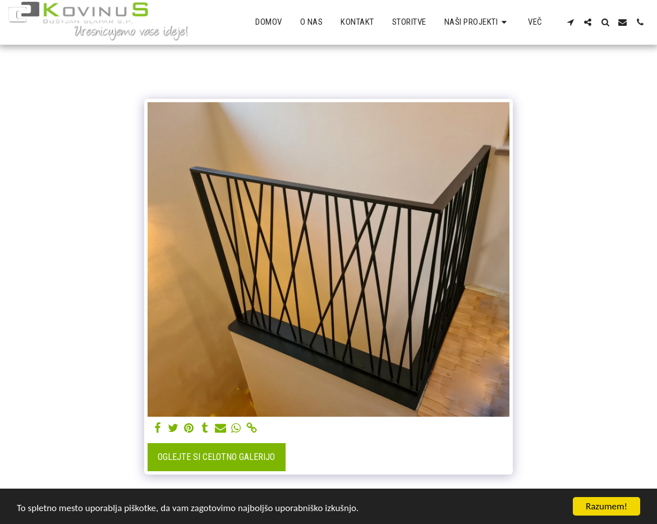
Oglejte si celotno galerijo (216, 457)
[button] (477, 22)
